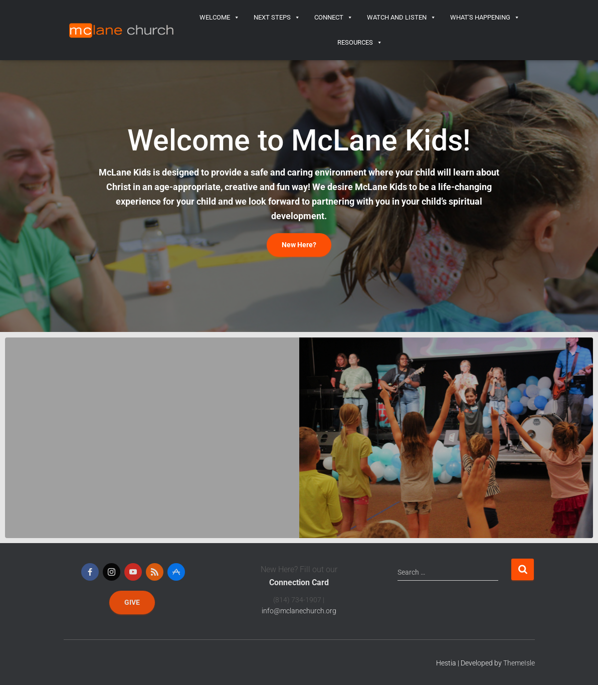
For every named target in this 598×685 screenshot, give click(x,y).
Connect (333, 17)
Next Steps (277, 17)
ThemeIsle (519, 663)
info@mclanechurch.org (299, 611)
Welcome (220, 17)
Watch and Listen (401, 17)
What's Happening (485, 17)
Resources (359, 42)
